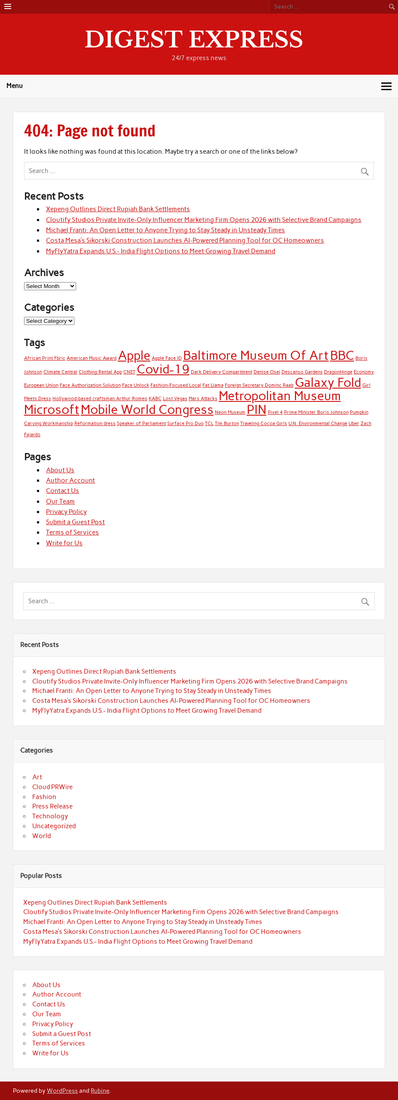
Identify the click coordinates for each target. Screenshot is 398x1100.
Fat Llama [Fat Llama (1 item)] (212, 385)
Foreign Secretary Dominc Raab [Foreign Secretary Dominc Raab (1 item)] (259, 385)
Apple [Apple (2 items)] (134, 355)
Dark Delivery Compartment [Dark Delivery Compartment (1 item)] (221, 372)
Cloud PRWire (52, 787)
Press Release (52, 806)
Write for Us (64, 543)
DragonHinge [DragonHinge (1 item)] (338, 372)
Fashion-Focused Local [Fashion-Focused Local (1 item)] (175, 385)
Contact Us (62, 491)
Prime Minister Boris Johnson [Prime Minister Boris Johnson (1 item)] (316, 412)
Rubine (100, 1090)
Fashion (44, 797)
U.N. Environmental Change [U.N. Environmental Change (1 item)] (317, 423)
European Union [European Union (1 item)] (41, 385)
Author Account (70, 480)
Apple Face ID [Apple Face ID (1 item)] (167, 358)
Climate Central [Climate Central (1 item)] (60, 372)
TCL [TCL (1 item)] (209, 423)
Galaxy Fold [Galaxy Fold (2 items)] (328, 382)
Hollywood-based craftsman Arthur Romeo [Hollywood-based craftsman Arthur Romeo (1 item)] (99, 398)
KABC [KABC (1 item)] (155, 398)
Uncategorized (54, 826)
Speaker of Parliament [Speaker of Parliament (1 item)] (141, 423)
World (41, 836)
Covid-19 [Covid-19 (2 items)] (163, 369)
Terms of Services (72, 532)
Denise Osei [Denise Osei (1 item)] (267, 372)
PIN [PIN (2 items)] (256, 409)
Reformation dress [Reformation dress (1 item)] (95, 423)
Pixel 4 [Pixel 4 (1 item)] (275, 412)
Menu (14, 86)
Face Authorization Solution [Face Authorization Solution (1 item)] (90, 385)
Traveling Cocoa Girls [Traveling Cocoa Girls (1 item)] (263, 423)
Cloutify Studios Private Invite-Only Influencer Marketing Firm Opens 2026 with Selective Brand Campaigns (203, 220)
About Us (60, 470)
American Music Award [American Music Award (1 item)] (91, 358)
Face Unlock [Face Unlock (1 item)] (135, 385)
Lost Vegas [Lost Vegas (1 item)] (175, 398)
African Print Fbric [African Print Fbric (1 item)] (44, 358)
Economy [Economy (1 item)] (364, 372)
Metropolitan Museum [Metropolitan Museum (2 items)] (280, 395)
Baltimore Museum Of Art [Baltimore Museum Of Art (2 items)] (256, 355)
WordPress (62, 1090)
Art (37, 777)
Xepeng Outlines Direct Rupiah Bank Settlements (118, 209)
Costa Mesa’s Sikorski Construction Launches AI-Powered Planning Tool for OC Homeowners (185, 240)
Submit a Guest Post (75, 522)
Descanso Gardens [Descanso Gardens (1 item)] (302, 372)
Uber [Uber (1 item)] (354, 423)
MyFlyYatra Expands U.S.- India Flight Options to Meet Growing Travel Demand (160, 251)
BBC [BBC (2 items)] (342, 355)
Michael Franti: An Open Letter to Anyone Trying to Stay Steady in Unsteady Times (165, 230)
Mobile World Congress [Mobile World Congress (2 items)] (147, 409)
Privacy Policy (66, 512)
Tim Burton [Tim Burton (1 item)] (227, 423)
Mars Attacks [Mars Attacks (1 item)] (203, 398)
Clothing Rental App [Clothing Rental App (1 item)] (100, 372)
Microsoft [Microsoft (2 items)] (52, 409)
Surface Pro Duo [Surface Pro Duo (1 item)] (185, 423)
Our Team (60, 501)
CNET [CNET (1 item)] (129, 372)
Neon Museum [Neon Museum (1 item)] (230, 412)
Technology (50, 816)
